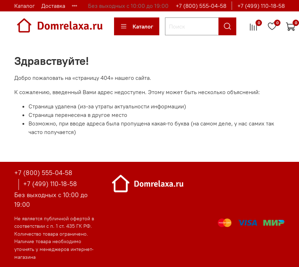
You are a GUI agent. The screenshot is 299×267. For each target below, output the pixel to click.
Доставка (53, 5)
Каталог (24, 5)
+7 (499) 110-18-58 (261, 5)
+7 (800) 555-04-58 (201, 5)
